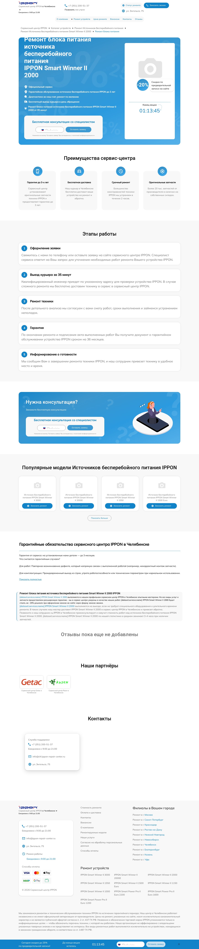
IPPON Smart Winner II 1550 (95, 883)
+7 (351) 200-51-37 (78, 5)
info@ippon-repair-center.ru (38, 838)
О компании (62, 19)
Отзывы (138, 19)
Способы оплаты (89, 850)
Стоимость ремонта (91, 807)
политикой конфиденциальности (83, 135)
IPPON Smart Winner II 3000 (95, 874)
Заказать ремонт (37, 506)
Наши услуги (88, 837)
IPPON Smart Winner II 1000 (95, 891)
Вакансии (114, 19)
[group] (31, 684)
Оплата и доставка (91, 812)
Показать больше (99, 518)
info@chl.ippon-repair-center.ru (46, 756)
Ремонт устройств (82, 19)
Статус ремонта (131, 5)
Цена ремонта (100, 19)
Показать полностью (30, 579)
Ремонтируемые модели (94, 832)
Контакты (127, 19)
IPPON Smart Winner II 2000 (162, 874)
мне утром (75, 9)
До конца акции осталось (71, 944)
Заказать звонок (156, 5)
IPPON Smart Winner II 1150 (162, 883)
